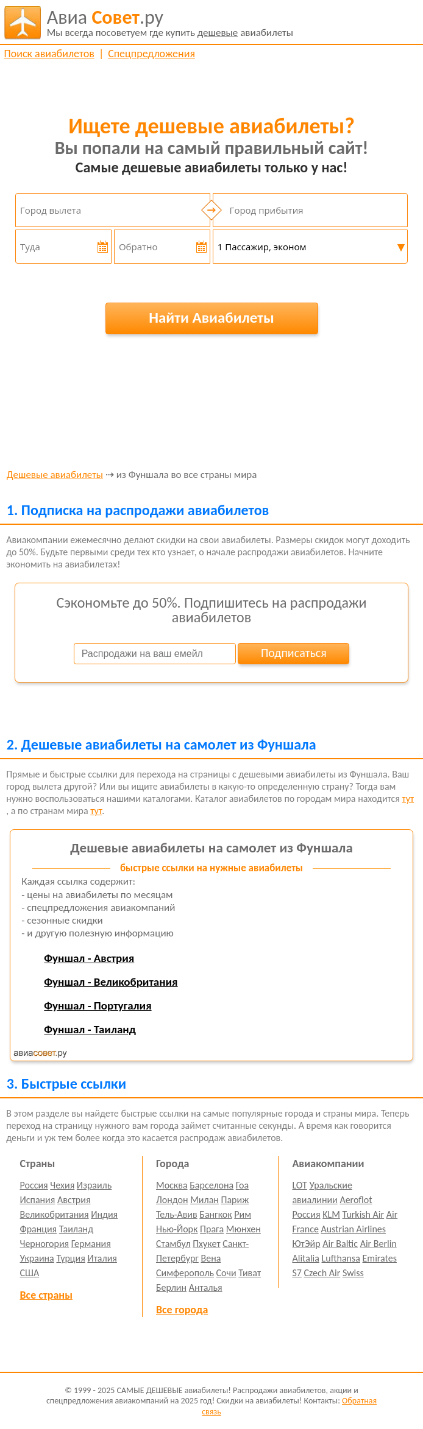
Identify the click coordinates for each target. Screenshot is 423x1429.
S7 (296, 1273)
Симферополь (185, 1273)
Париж (235, 1200)
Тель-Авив (176, 1214)
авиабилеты (170, 22)
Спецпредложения (151, 53)
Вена (211, 1258)
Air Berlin (378, 1243)
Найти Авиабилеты (211, 317)
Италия (102, 1258)
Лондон (172, 1200)
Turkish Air (364, 1214)
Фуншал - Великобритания (110, 982)
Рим (242, 1214)
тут (408, 798)
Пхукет (206, 1243)
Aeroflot (355, 1200)
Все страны (46, 1295)
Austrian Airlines (353, 1229)
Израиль (94, 1185)
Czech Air (322, 1273)
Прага (212, 1229)
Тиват (249, 1273)
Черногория (44, 1243)
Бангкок (215, 1214)
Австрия (74, 1200)
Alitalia (305, 1258)
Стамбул (173, 1243)
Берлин (171, 1287)
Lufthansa (341, 1258)
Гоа (242, 1185)
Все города (182, 1309)
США (30, 1273)
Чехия (62, 1185)
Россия (34, 1185)
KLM (331, 1214)
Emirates (380, 1258)
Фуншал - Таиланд (89, 1029)
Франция (38, 1229)
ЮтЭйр (306, 1243)
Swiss (353, 1273)
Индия (104, 1214)
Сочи (226, 1273)
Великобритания (54, 1214)
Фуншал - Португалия (97, 1006)
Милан (204, 1200)
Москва (172, 1185)
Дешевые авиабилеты (55, 475)
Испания (37, 1200)
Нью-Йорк (176, 1229)
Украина (37, 1258)
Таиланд (76, 1229)
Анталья (205, 1287)
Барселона (211, 1185)
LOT (299, 1185)
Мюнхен (243, 1229)
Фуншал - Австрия (89, 958)
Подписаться (294, 652)
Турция (70, 1258)
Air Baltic (340, 1243)
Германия (91, 1243)
